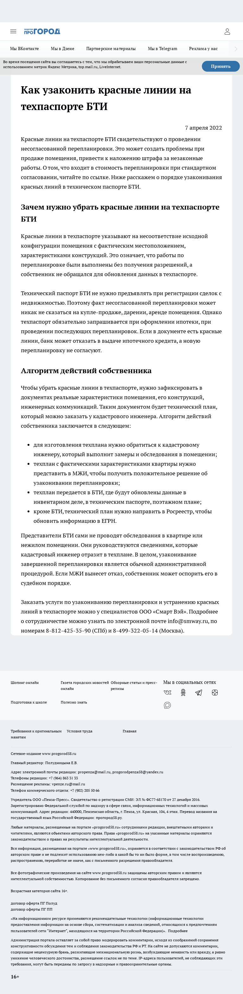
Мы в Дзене (62, 48)
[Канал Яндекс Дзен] (215, 692)
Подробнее (178, 930)
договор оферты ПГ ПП (32, 909)
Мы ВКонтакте (24, 48)
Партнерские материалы (111, 48)
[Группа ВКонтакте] (167, 692)
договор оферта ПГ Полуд (34, 903)
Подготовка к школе (29, 702)
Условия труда (79, 731)
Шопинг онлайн (25, 682)
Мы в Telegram (163, 48)
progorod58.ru (106, 827)
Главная (129, 731)
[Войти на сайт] (227, 31)
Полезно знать (74, 702)
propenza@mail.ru (94, 772)
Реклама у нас (203, 48)
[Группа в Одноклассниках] (183, 692)
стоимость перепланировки (132, 167)
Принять (221, 66)
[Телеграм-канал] (199, 692)
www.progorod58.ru (59, 753)
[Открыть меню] (13, 31)
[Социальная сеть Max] (167, 705)
